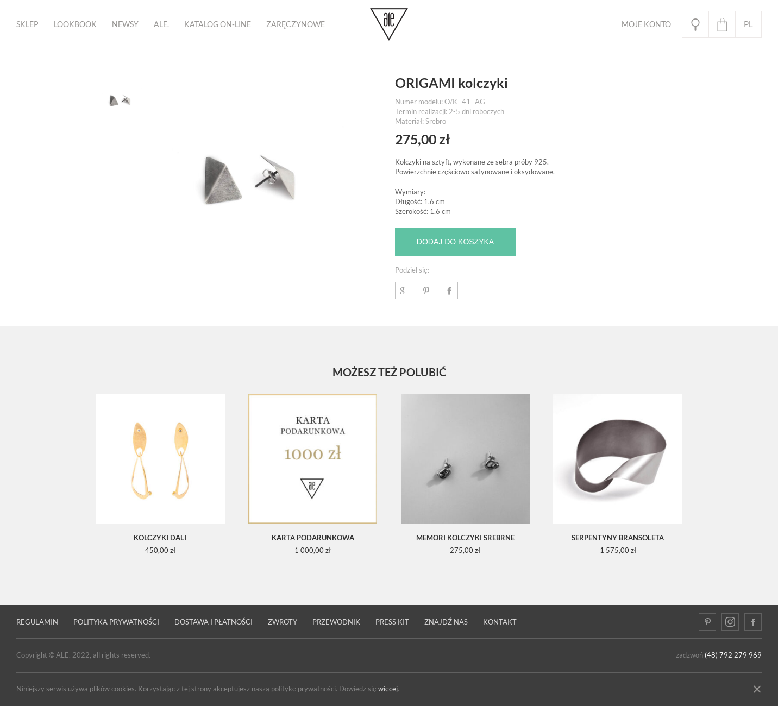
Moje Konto (646, 24)
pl (748, 24)
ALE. (161, 24)
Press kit (392, 622)
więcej (388, 688)
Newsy (125, 24)
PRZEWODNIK (336, 622)
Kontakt (500, 622)
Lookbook (75, 24)
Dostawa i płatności (213, 622)
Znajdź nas (446, 622)
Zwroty (282, 622)
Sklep (27, 24)
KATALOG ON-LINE (217, 24)
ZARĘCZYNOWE (295, 24)
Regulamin (37, 622)
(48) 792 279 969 (733, 655)
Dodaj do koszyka (455, 241)
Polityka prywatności (116, 622)
